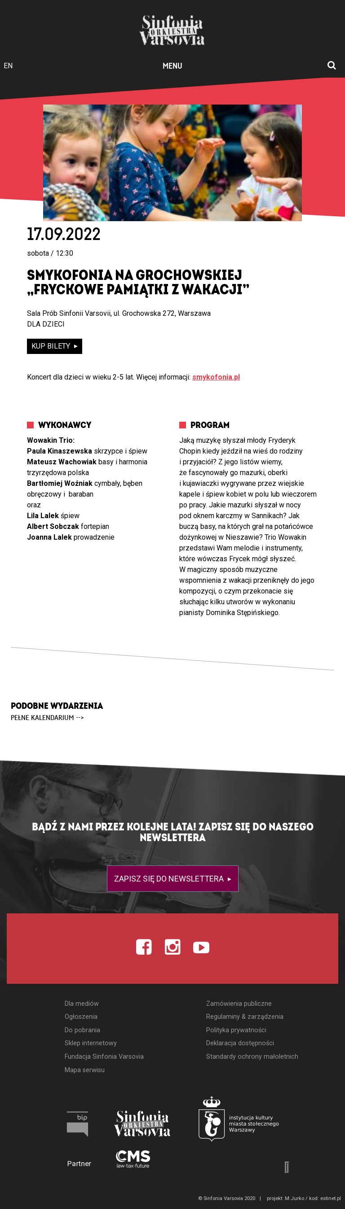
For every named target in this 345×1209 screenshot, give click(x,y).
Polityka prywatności (236, 1030)
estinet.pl (330, 1198)
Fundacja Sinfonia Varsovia (104, 1057)
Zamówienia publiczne (239, 1004)
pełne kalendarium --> (47, 717)
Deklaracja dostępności (240, 1043)
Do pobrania (82, 1030)
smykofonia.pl (216, 377)
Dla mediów (82, 1004)
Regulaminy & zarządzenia (244, 1017)
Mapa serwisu (85, 1070)
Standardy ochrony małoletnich (252, 1057)
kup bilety (51, 346)
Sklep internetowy (91, 1043)
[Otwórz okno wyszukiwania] (331, 66)
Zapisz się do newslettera (170, 878)
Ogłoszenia (81, 1017)
